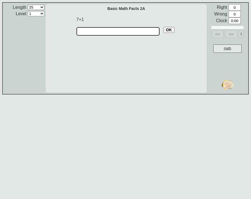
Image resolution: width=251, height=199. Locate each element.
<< (217, 34)
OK (169, 30)
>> (231, 34)
